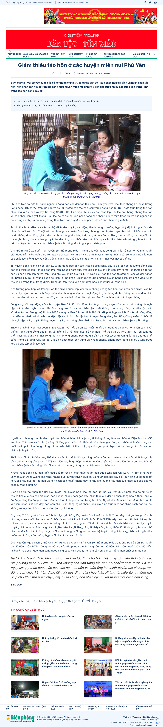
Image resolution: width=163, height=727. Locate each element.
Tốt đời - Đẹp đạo (58, 55)
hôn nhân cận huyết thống (48, 601)
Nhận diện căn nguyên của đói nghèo (58, 618)
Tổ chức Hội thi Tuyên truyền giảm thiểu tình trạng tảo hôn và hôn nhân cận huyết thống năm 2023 (133, 685)
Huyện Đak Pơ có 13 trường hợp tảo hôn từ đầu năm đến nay (59, 684)
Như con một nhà (76, 55)
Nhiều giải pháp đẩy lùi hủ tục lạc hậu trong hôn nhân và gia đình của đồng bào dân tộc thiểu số (132, 641)
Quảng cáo (144, 720)
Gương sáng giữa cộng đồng (35, 55)
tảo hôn (26, 601)
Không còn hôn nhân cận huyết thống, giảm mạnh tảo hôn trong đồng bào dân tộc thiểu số (59, 663)
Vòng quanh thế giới (141, 55)
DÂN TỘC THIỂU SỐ (78, 601)
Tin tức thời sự (14, 55)
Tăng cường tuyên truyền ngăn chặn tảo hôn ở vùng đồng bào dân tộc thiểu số (57, 101)
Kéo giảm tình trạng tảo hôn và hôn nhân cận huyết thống (46, 105)
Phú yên (96, 601)
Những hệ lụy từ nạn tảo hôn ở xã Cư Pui (59, 640)
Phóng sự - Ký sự (92, 55)
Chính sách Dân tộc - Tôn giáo (115, 55)
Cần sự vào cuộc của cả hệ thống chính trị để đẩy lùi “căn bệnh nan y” (133, 619)
